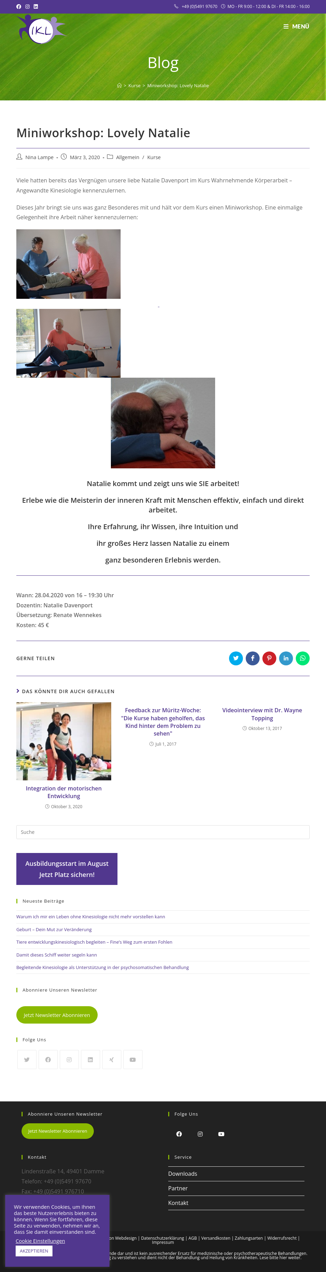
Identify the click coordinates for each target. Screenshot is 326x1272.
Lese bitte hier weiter (280, 1258)
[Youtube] (132, 1059)
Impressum (163, 1242)
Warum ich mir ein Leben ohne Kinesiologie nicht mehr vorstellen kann (90, 916)
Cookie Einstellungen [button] (40, 1241)
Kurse (154, 157)
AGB (192, 1238)
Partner (178, 1188)
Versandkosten (215, 1238)
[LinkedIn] (90, 1059)
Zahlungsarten (249, 1238)
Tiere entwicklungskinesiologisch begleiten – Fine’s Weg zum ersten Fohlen (94, 942)
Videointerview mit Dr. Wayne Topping (262, 714)
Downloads (182, 1173)
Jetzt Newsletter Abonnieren (57, 1014)
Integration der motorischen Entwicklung (64, 792)
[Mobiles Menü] (297, 26)
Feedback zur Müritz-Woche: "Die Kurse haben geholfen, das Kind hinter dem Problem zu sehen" (163, 721)
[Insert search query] (163, 832)
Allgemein (127, 157)
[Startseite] (119, 85)
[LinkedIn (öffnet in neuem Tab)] (36, 6)
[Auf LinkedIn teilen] (286, 658)
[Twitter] (26, 1059)
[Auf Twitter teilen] (236, 658)
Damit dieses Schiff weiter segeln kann (56, 955)
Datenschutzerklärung (162, 1238)
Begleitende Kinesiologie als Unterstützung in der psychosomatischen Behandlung (102, 967)
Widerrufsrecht (281, 1238)
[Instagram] (69, 1059)
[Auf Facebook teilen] (253, 658)
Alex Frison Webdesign (115, 1238)
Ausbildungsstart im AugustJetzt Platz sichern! (67, 869)
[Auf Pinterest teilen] (269, 658)
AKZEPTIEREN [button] (34, 1251)
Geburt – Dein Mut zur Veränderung (54, 929)
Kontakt (178, 1203)
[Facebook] (48, 1059)
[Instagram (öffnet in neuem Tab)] (27, 6)
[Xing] (111, 1059)
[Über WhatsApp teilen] (303, 658)
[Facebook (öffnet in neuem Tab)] (19, 6)
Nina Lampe (39, 157)
